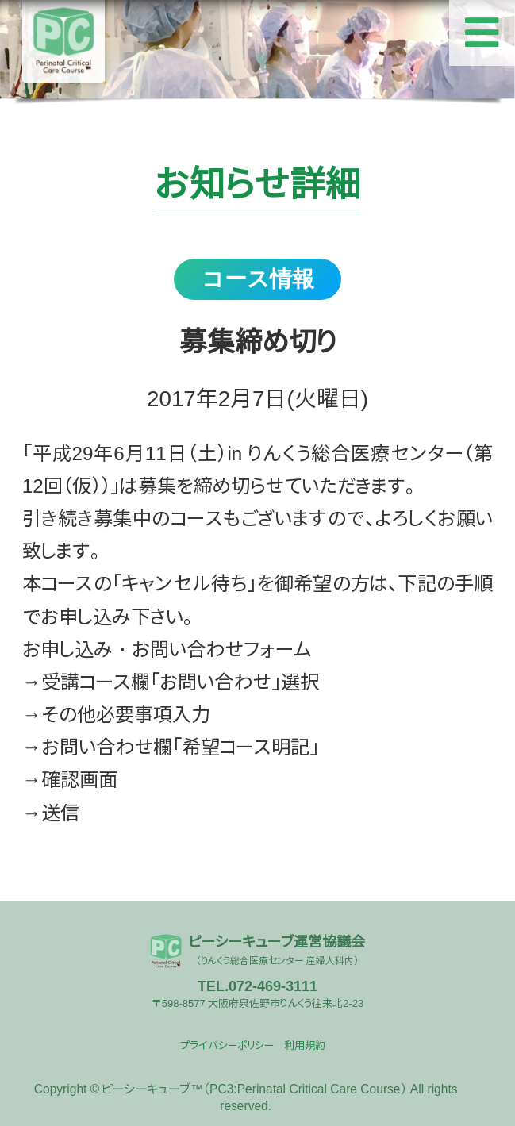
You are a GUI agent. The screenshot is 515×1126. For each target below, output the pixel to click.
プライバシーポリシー (227, 1045)
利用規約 (304, 1045)
